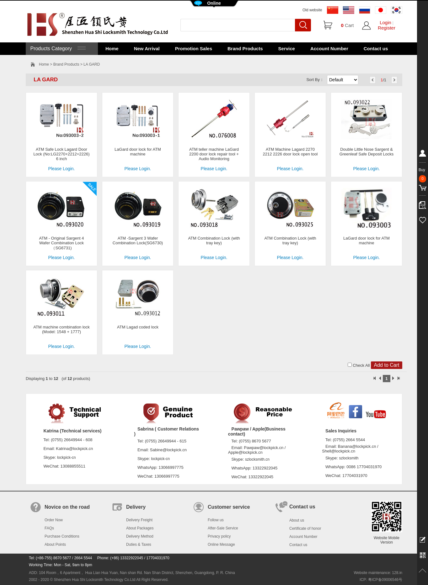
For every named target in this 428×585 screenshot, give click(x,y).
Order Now (54, 520)
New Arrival (147, 48)
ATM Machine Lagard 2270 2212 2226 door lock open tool (290, 151)
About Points (55, 544)
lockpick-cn (66, 457)
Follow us (216, 520)
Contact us (376, 48)
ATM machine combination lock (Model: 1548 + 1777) (61, 329)
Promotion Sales (193, 48)
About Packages (139, 528)
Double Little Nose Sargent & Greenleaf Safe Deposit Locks (367, 151)
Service (286, 48)
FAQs (49, 528)
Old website (312, 10)
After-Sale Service (223, 528)
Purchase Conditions (62, 536)
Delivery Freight (139, 520)
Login (385, 22)
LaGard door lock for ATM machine (138, 151)
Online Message (221, 544)
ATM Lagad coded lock (137, 327)
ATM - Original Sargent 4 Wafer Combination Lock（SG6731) (61, 243)
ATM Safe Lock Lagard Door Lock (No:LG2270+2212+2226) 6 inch (61, 154)
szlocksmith (348, 458)
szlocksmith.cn (257, 459)
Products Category (57, 48)
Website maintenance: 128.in (378, 573)
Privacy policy (219, 536)
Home (112, 48)
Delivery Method (139, 536)
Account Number (329, 48)
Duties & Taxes (138, 544)
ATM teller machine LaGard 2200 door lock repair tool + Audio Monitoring (214, 154)
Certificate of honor (305, 528)
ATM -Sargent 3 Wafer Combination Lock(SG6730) (138, 240)
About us (296, 520)
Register (386, 27)
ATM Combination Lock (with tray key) (214, 240)
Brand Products (245, 48)
